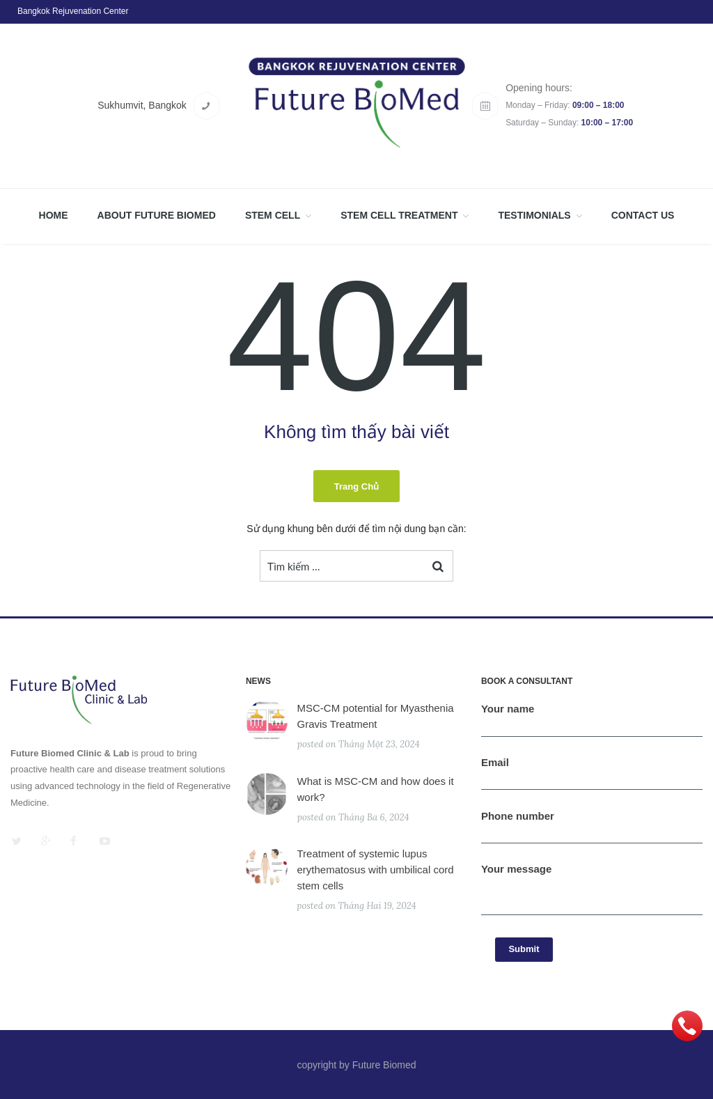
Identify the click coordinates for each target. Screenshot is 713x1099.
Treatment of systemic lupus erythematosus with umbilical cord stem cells (375, 869)
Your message (592, 895)
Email (592, 776)
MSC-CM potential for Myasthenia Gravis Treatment (375, 716)
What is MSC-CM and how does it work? (375, 789)
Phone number (592, 830)
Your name (592, 723)
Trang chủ (356, 486)
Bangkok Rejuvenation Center (72, 11)
